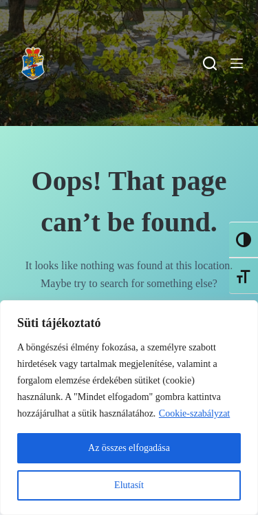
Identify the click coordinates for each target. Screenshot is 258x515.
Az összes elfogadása (129, 448)
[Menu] (236, 63)
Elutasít (129, 485)
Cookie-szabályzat (194, 413)
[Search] (210, 63)
